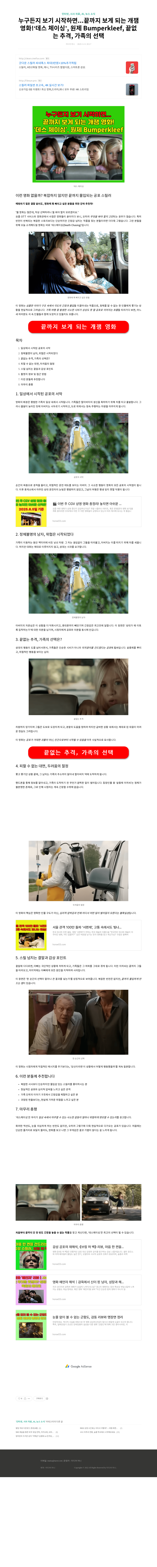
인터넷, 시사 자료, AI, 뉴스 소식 (78, 14)
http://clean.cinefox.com (31, 58)
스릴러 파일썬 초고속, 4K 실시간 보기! (41, 85)
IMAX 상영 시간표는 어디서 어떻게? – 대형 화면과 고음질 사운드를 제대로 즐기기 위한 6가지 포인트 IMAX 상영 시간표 (99, 1428)
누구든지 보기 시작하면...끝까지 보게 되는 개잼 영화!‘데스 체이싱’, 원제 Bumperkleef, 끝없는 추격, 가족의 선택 (78, 28)
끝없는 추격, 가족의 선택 (78, 752)
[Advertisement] (78, 815)
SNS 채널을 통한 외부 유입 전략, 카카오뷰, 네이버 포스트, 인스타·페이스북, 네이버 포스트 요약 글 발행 (35, 1432)
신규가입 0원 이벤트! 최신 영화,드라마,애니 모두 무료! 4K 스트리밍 (54, 89)
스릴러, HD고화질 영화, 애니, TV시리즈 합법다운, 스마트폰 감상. (52, 67)
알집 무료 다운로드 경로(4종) (27, 1428)
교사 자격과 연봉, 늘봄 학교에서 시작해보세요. (97, 1432)
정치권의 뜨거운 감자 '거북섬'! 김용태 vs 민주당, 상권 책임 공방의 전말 (35, 1436)
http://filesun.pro (28, 81)
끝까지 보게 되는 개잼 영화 (78, 327)
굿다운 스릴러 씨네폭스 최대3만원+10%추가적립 (48, 63)
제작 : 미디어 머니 (47, 1468)
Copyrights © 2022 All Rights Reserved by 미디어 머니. (95, 1468)
